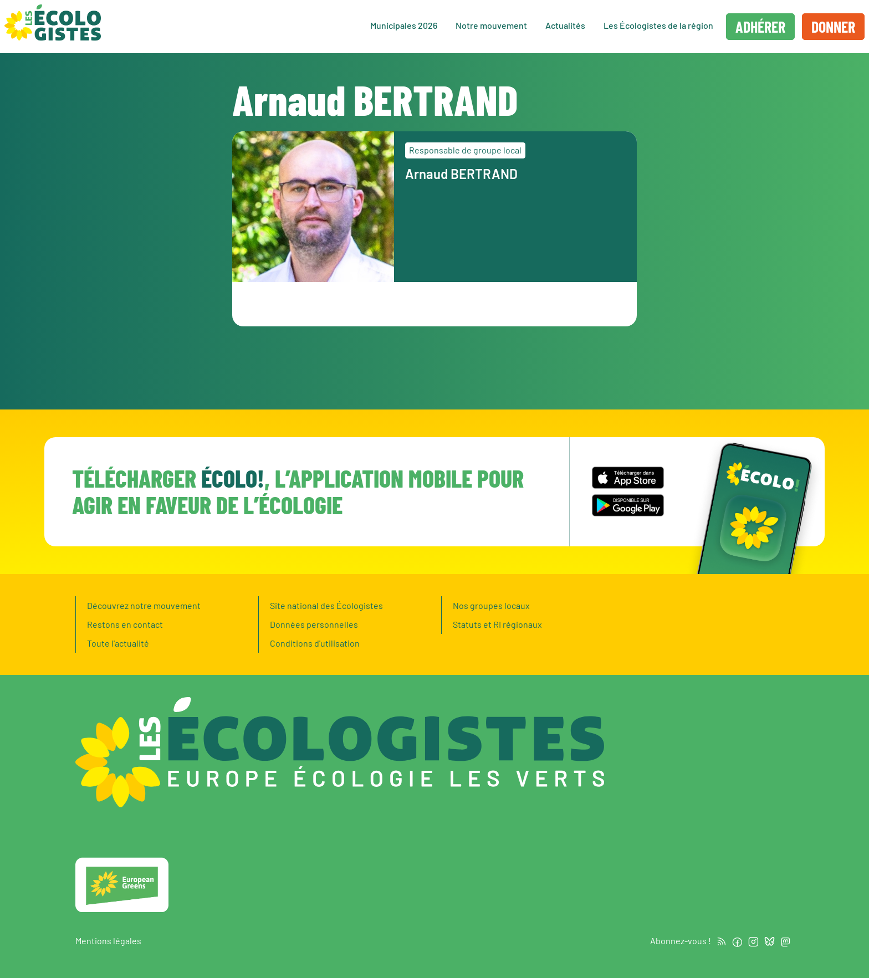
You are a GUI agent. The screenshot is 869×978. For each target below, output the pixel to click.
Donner (833, 26)
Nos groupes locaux (491, 605)
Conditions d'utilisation (315, 643)
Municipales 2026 (403, 25)
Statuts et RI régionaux (497, 624)
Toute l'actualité (118, 643)
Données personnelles (314, 624)
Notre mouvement (491, 25)
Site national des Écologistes (326, 605)
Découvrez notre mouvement (144, 605)
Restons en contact (125, 624)
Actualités (565, 25)
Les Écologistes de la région (658, 25)
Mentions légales (108, 940)
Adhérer (760, 26)
